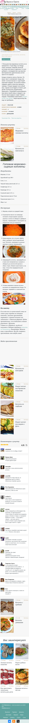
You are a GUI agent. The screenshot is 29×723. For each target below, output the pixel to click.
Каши (21, 714)
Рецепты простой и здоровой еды (10, 1)
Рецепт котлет (6, 59)
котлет (6, 531)
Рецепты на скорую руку (6, 7)
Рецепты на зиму (16, 7)
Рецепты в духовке (0, 7)
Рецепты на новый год (4, 7)
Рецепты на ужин (22, 7)
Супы (24, 717)
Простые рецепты (2, 6)
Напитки (5, 717)
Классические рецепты (18, 6)
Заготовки (8, 714)
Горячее (14, 712)
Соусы (18, 717)
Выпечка (7, 712)
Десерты (21, 712)
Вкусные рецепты (24, 6)
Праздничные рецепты (10, 6)
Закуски (16, 714)
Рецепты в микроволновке (26, 7)
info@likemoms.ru (6, 708)
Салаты (12, 717)
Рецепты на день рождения (12, 7)
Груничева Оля (6, 118)
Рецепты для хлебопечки (28, 7)
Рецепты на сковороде (8, 7)
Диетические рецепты (14, 6)
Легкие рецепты (20, 6)
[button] (27, 2)
